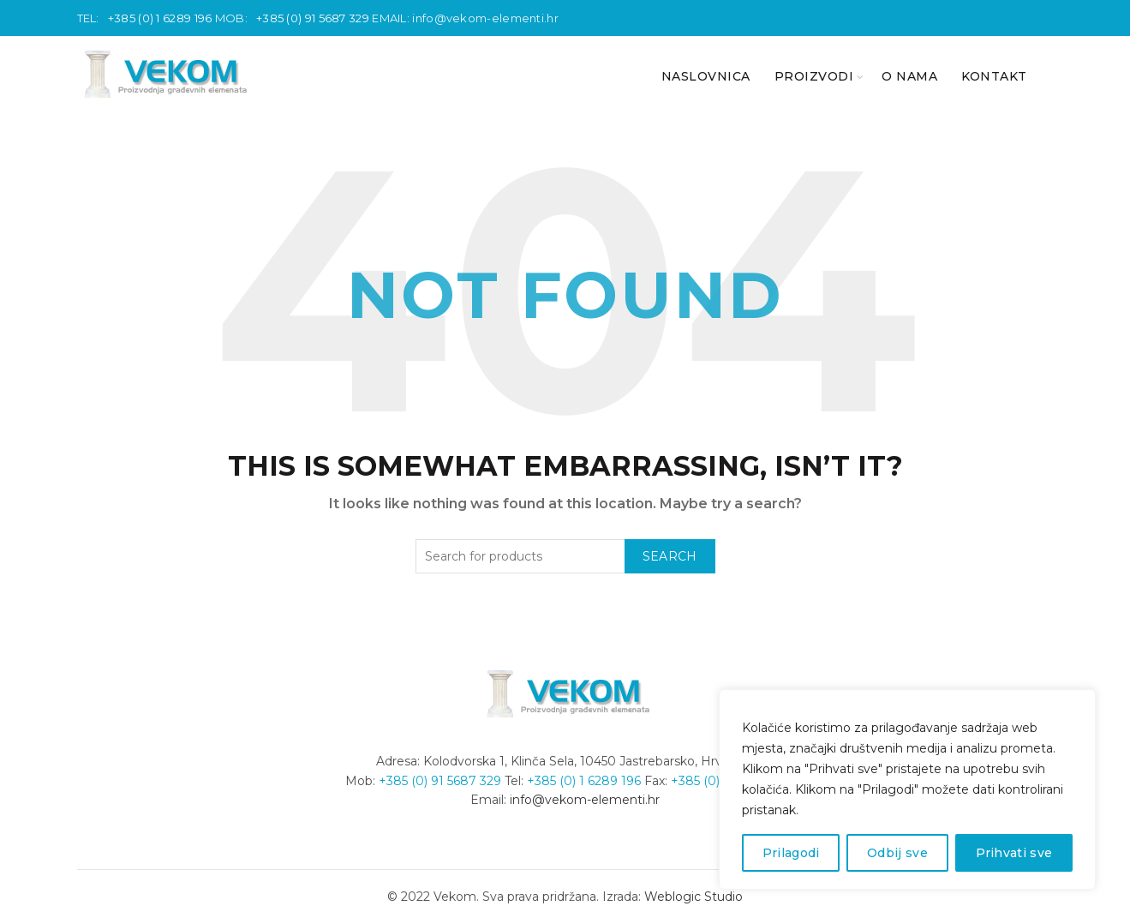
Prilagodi (791, 853)
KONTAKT (994, 76)
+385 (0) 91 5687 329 (312, 18)
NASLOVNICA (705, 76)
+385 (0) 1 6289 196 (160, 18)
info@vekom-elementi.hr (485, 18)
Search (670, 556)
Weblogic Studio (693, 896)
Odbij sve (897, 853)
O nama (909, 76)
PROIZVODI (814, 76)
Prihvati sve (1014, 853)
